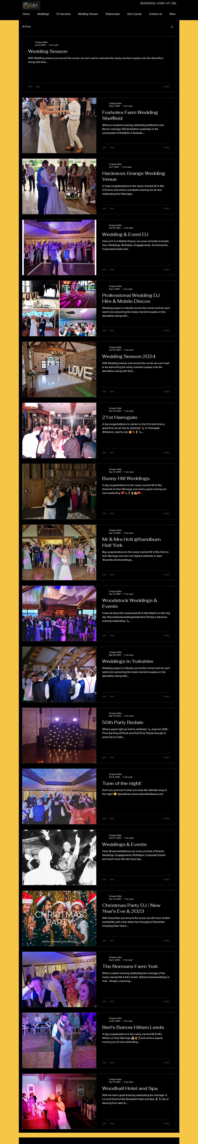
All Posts (26, 26)
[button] (171, 27)
